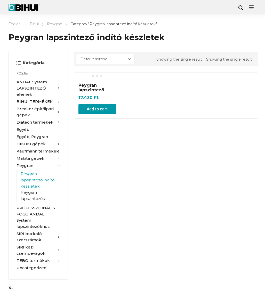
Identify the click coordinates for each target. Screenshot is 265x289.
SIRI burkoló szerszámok (38, 236)
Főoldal (15, 24)
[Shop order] (105, 59)
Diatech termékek (38, 122)
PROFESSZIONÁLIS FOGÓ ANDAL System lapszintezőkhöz (36, 217)
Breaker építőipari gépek (38, 111)
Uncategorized (32, 267)
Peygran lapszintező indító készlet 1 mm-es (95, 92)
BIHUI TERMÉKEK (38, 102)
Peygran (54, 24)
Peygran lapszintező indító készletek (38, 180)
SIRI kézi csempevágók (38, 250)
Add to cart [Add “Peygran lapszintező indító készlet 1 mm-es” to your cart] (97, 109)
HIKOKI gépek (38, 144)
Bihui (34, 24)
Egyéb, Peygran (32, 136)
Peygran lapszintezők (33, 195)
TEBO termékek (38, 261)
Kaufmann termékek (38, 151)
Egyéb (23, 129)
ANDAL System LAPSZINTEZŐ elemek (38, 88)
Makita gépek (38, 158)
